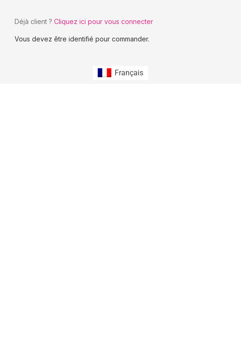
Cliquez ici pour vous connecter (103, 21)
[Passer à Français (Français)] (120, 73)
